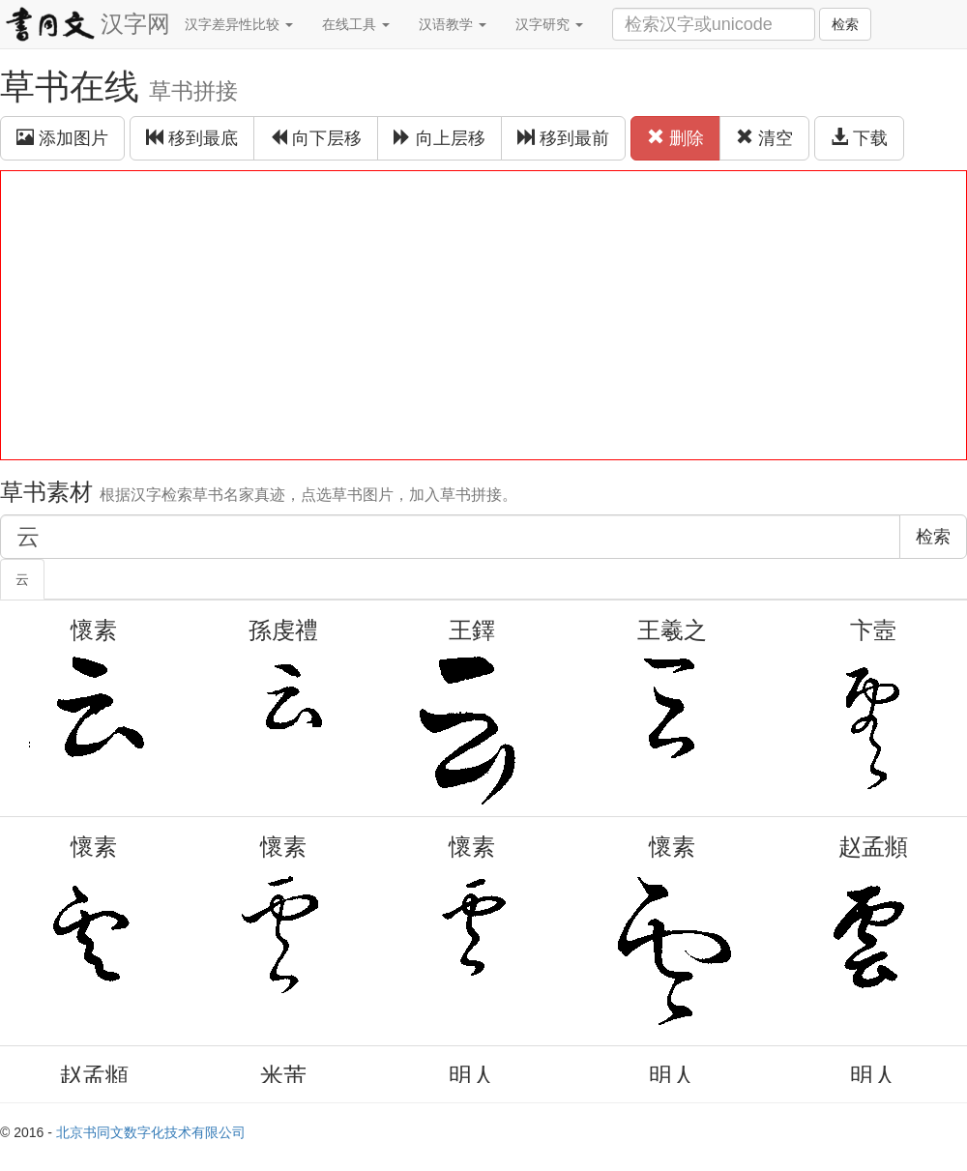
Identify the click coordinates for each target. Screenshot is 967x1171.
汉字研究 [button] (549, 24)
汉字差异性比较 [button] (239, 24)
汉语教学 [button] (452, 24)
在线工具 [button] (356, 24)
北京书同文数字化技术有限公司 (151, 1132)
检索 (845, 24)
